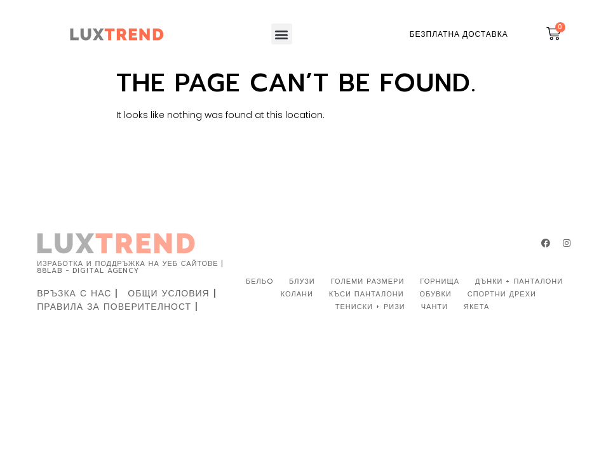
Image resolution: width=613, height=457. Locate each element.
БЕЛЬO (259, 281)
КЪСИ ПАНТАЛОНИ (366, 294)
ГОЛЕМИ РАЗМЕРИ (368, 281)
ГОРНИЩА (439, 281)
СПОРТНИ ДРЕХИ (502, 294)
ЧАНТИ (434, 306)
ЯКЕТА (476, 306)
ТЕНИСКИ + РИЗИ (370, 306)
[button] (281, 33)
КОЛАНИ (297, 294)
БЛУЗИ (302, 281)
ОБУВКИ (436, 294)
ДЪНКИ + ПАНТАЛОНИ (519, 281)
